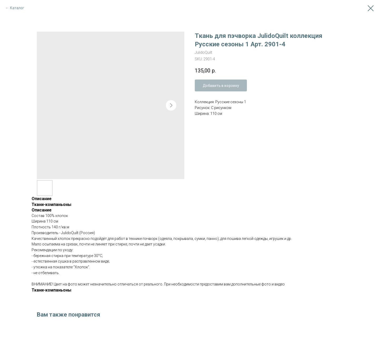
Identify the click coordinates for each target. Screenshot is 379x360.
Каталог (17, 8)
